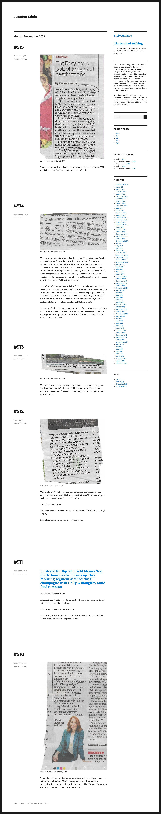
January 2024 (121, 203)
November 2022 (121, 220)
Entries (120, 382)
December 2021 (121, 234)
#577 (123, 159)
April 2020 (119, 272)
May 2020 (119, 269)
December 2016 (121, 363)
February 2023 (121, 213)
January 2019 (120, 307)
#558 (123, 166)
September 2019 (122, 288)
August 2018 (120, 316)
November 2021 (121, 236)
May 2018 (119, 323)
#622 (117, 141)
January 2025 (120, 194)
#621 (117, 143)
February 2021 (121, 253)
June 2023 (119, 208)
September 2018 (122, 314)
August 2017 (120, 344)
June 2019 (119, 295)
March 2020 (120, 274)
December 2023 (122, 206)
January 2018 (120, 333)
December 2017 (121, 335)
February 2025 (121, 192)
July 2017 (119, 347)
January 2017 (120, 361)
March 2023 (120, 211)
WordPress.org (121, 386)
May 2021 (119, 246)
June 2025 (119, 187)
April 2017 (119, 354)
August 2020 (120, 265)
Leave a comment (20, 59)
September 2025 (122, 185)
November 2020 (122, 258)
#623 (117, 138)
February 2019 (121, 304)
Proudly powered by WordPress (37, 803)
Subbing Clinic (25, 17)
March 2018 (120, 328)
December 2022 (122, 218)
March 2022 (120, 227)
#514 (19, 206)
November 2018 (121, 309)
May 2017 (119, 351)
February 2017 (121, 359)
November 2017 (121, 337)
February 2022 (121, 229)
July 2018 (119, 319)
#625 (117, 134)
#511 (18, 562)
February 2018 (121, 330)
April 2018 (119, 326)
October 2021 (120, 239)
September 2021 (122, 241)
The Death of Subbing (128, 43)
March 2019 (120, 302)
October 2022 (121, 222)
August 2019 (120, 290)
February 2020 (121, 276)
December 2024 (122, 196)
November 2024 (122, 199)
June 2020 (119, 267)
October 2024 (121, 201)
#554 (134, 169)
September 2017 (122, 342)
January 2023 (121, 215)
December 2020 (122, 255)
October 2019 (120, 286)
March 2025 (120, 189)
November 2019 (121, 283)
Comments (121, 384)
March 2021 (120, 250)
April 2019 (119, 300)
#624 (117, 136)
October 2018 (120, 312)
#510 (19, 654)
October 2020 (121, 260)
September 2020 (122, 262)
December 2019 (121, 281)
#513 (19, 347)
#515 (19, 47)
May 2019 (119, 297)
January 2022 (121, 232)
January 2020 (121, 279)
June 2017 (119, 349)
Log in (118, 379)
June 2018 (119, 321)
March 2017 (120, 356)
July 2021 (119, 243)
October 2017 (120, 340)
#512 (19, 411)
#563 (134, 162)
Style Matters (123, 35)
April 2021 (119, 248)
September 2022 (122, 225)
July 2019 (119, 293)
